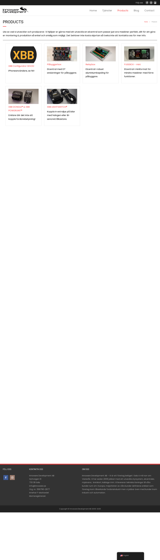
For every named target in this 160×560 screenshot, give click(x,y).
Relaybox (90, 64)
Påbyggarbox (54, 64)
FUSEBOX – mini (132, 64)
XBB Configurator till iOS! (21, 66)
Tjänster (107, 10)
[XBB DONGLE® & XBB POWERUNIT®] (23, 97)
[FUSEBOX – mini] (139, 54)
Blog (136, 10)
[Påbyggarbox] (62, 54)
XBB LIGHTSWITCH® (57, 106)
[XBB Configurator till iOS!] (23, 55)
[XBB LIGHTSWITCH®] (62, 97)
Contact (149, 10)
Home (93, 10)
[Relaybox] (101, 54)
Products (122, 10)
